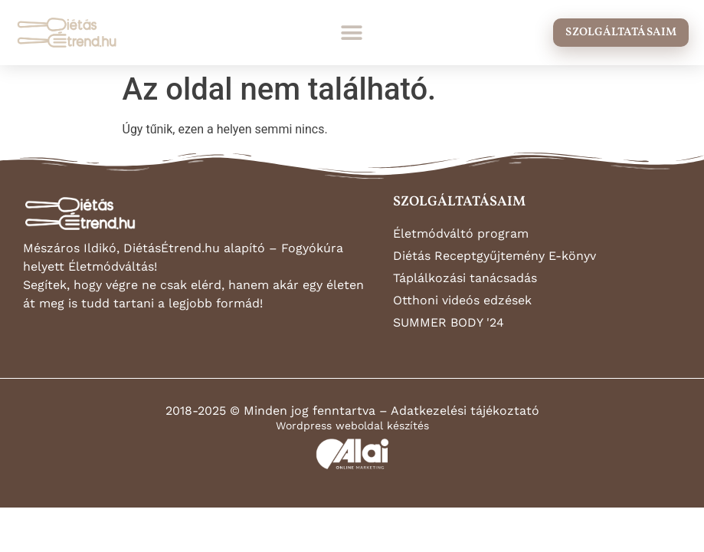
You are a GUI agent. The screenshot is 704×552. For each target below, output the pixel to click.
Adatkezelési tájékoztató (465, 410)
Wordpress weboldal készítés (352, 425)
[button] (352, 32)
